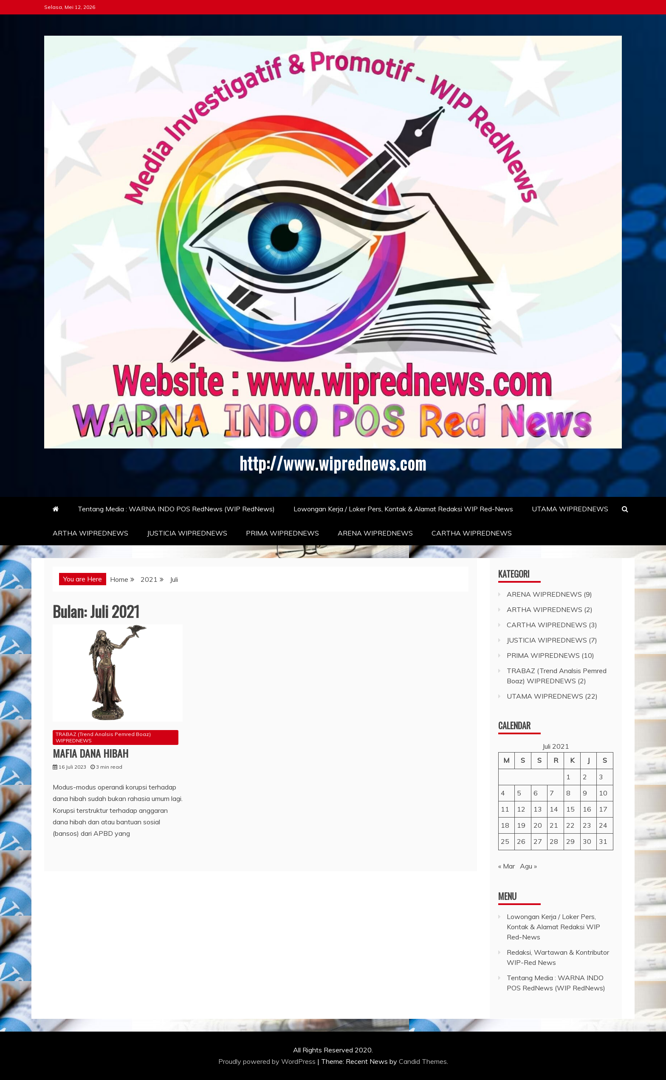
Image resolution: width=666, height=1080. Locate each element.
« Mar (506, 865)
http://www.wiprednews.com (333, 462)
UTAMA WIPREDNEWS (570, 508)
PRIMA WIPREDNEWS (282, 532)
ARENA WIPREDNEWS (375, 532)
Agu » (528, 865)
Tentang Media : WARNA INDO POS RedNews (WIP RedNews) (176, 508)
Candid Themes (423, 1061)
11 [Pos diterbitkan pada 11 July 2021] (505, 808)
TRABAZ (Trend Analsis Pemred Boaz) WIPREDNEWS (103, 737)
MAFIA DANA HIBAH (90, 752)
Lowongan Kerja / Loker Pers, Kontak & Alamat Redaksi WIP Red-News (403, 508)
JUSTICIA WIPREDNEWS (187, 532)
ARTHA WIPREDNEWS (90, 532)
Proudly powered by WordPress (267, 1061)
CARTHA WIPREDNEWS (472, 532)
